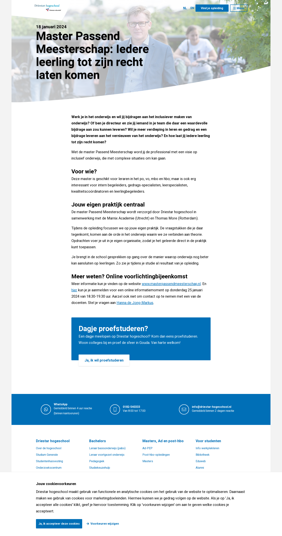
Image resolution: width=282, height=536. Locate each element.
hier (74, 290)
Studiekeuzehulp (99, 468)
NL (185, 8)
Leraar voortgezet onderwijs (106, 455)
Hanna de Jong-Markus (135, 302)
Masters (147, 461)
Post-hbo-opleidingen (156, 455)
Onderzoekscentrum (49, 468)
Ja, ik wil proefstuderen (104, 360)
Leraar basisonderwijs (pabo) (107, 448)
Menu (240, 8)
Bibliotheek (203, 455)
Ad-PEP (147, 448)
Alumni (200, 468)
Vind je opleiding (212, 8)
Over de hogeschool (48, 448)
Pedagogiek (96, 461)
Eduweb (201, 461)
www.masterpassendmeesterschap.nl (171, 283)
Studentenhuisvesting (49, 461)
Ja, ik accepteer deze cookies (59, 524)
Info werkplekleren (207, 448)
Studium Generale (47, 455)
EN (192, 8)
